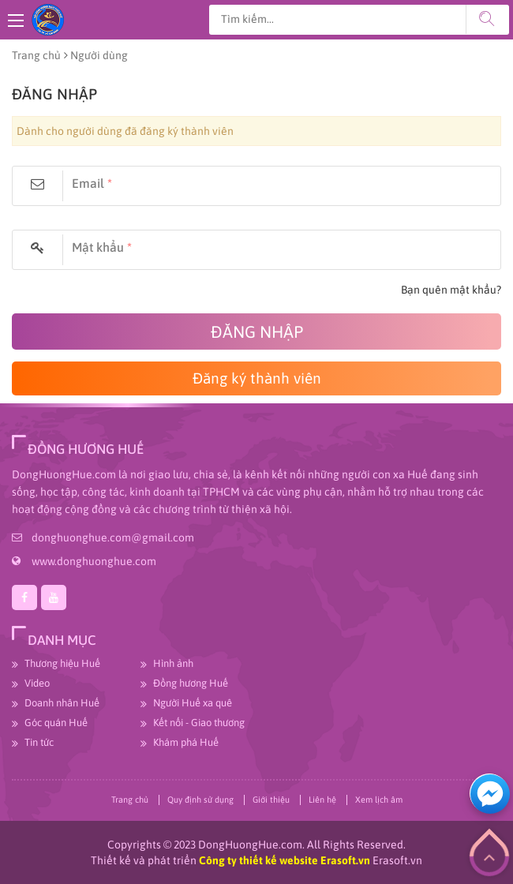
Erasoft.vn (397, 860)
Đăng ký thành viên (257, 378)
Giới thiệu (271, 799)
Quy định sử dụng (200, 799)
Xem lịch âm (379, 799)
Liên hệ (322, 799)
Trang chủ (36, 55)
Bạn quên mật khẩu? (451, 289)
